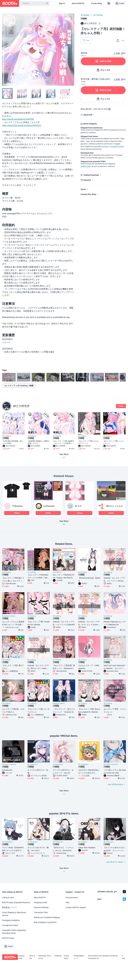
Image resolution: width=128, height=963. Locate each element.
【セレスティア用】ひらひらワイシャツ (88, 442)
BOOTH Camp (8, 938)
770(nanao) (17, 506)
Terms (83, 189)
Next (72, 50)
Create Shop (96, 3)
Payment (87, 180)
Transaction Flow (41, 912)
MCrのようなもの (114, 506)
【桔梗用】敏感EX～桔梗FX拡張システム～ (38, 442)
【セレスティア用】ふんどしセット (113, 442)
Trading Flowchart (91, 175)
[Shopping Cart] (108, 3)
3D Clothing (98, 15)
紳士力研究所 (21, 405)
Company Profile (21, 957)
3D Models (85, 15)
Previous (4, 50)
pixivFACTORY (86, 166)
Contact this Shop (88, 194)
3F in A (78, 506)
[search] (47, 3)
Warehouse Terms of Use (44, 957)
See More (64, 523)
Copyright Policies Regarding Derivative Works (14, 931)
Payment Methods (41, 907)
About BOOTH (78, 3)
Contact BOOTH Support (76, 907)
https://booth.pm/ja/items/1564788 (18, 119)
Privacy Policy (66, 957)
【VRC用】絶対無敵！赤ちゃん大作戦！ (12, 442)
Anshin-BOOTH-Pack (100, 146)
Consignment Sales (10, 925)
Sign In (62, 3)
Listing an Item (8, 897)
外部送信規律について (79, 957)
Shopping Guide (40, 902)
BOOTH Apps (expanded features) (16, 902)
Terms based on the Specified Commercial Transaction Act (103, 957)
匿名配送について (9, 907)
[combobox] (35, 3)
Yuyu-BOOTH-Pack (117, 146)
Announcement (72, 897)
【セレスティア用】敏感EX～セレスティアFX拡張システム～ (63, 442)
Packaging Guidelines (11, 920)
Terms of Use (32, 957)
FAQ (67, 902)
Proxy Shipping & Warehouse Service (14, 913)
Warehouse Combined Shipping (47, 917)
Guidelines (58, 956)
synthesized (48, 506)
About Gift (87, 115)
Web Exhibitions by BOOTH (45, 922)
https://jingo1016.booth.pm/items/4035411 (21, 125)
